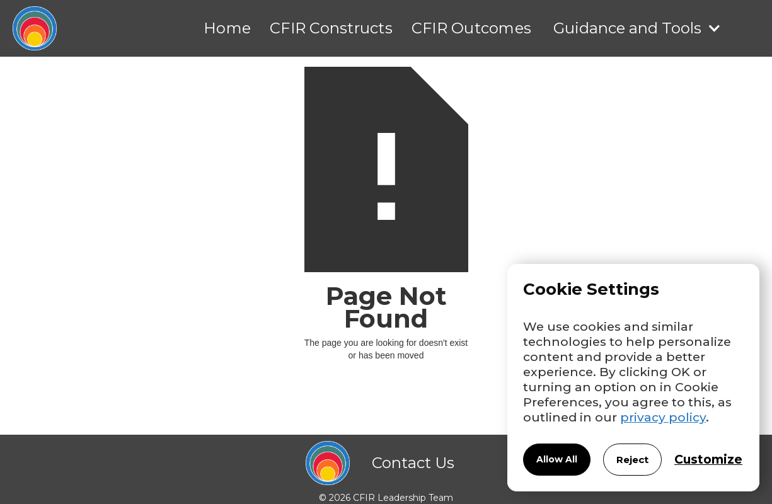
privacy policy (663, 417)
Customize (708, 459)
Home (227, 28)
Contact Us (413, 463)
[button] (637, 28)
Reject (632, 460)
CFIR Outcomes (471, 28)
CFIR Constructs (331, 28)
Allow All (556, 459)
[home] (28, 28)
